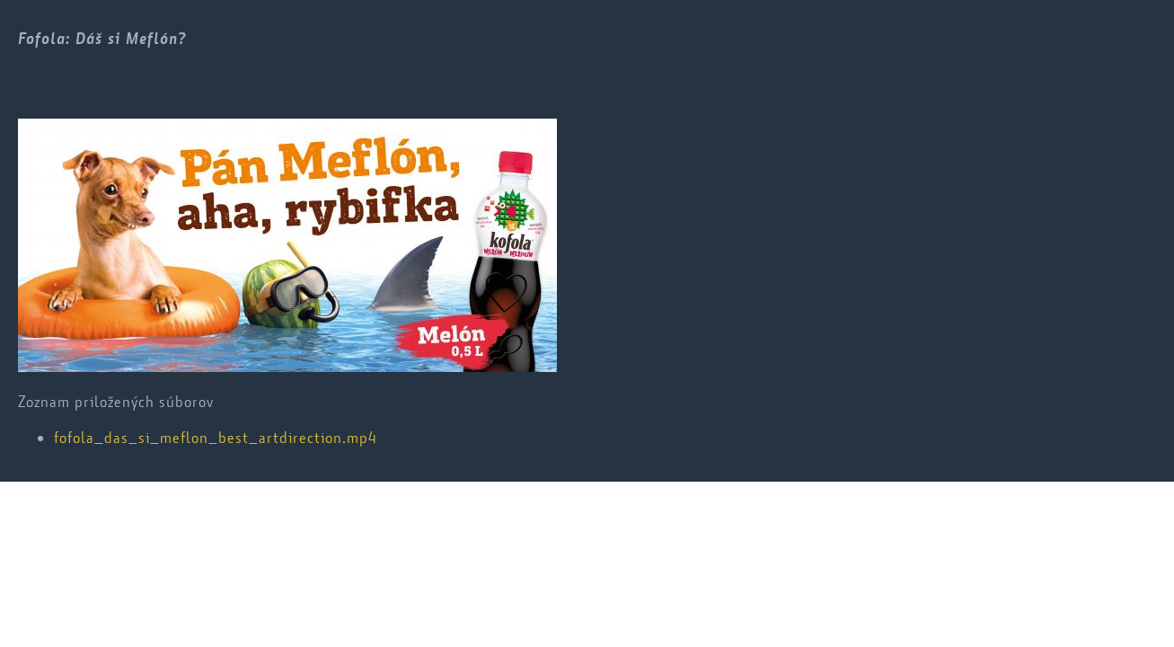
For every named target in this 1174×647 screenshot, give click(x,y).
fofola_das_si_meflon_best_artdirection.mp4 (215, 438)
